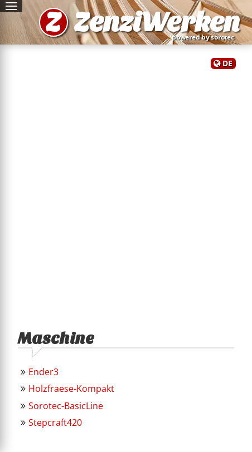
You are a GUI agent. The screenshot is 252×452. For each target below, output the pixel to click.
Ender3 (43, 372)
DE (227, 63)
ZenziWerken (157, 22)
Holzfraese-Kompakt (71, 388)
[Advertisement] (126, 194)
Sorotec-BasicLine (65, 406)
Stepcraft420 (55, 422)
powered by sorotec (205, 37)
